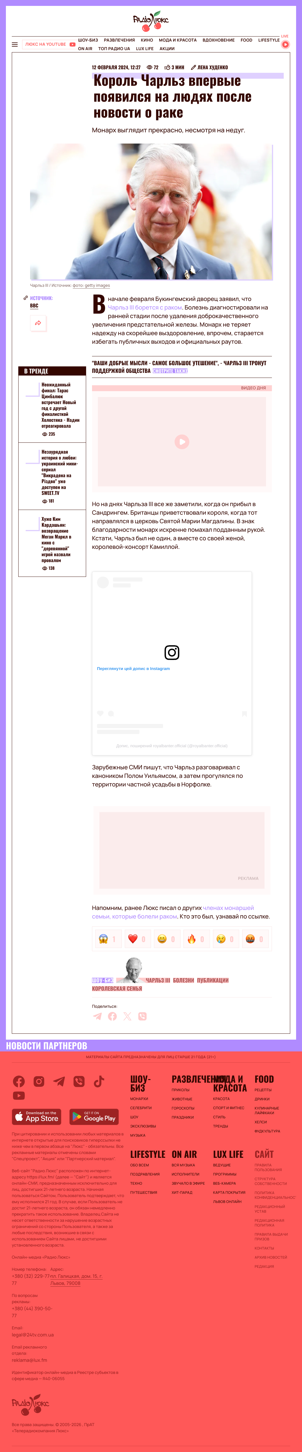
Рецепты (263, 1090)
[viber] (142, 1016)
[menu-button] (15, 44)
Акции (167, 49)
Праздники (183, 1117)
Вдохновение (219, 40)
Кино (147, 40)
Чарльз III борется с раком (145, 307)
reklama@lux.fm (29, 1360)
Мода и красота (178, 40)
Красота (221, 1099)
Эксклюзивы (143, 1126)
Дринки (262, 1099)
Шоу (134, 1117)
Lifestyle (269, 40)
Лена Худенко (213, 67)
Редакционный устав (270, 1209)
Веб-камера (224, 1183)
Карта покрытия (229, 1192)
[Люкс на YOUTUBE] (50, 44)
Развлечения (119, 40)
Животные (182, 1099)
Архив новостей (271, 1257)
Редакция (264, 1266)
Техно (136, 1183)
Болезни (183, 980)
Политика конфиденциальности (272, 1195)
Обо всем (139, 1165)
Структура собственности (271, 1181)
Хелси (261, 1122)
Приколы (180, 1090)
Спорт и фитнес (228, 1108)
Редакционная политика (269, 1223)
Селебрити (141, 1108)
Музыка (138, 1135)
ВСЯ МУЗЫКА (183, 1165)
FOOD (246, 40)
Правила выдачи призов (271, 1237)
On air (85, 49)
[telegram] (97, 1016)
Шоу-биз (88, 40)
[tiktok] (99, 1081)
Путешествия (143, 1192)
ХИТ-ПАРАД (182, 1192)
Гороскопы (183, 1108)
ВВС (34, 305)
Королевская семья (117, 988)
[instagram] (39, 1081)
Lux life (145, 49)
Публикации (213, 980)
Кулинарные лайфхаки (267, 1110)
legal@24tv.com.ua (33, 1334)
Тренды (220, 1126)
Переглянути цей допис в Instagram (133, 668)
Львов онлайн (227, 1201)
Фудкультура (267, 1131)
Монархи (139, 1099)
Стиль (219, 1117)
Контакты (264, 1248)
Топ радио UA (114, 49)
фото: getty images (91, 285)
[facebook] (112, 1016)
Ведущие (222, 1165)
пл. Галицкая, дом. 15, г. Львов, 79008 (76, 1279)
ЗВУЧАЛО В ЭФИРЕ (188, 1183)
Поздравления (145, 1174)
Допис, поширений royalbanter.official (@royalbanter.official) (171, 745)
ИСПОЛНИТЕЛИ (185, 1174)
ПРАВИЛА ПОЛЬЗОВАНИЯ (268, 1167)
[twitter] (127, 1016)
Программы (225, 1174)
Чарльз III (158, 980)
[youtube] (19, 1096)
